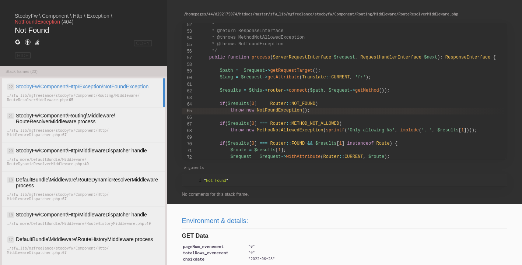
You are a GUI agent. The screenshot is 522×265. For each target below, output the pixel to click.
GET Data (195, 236)
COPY (143, 43)
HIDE (23, 55)
